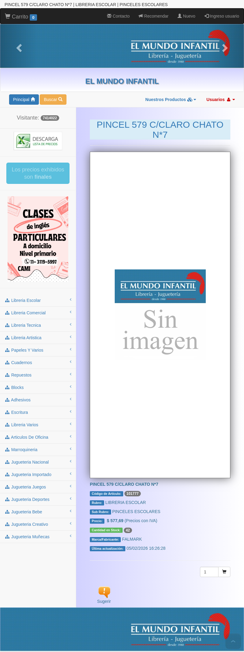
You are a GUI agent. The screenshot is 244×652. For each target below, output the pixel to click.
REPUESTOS (120, 613)
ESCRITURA (197, 613)
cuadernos (38, 312)
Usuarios (220, 49)
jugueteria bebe (38, 462)
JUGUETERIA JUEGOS (107, 625)
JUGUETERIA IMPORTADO (55, 625)
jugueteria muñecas (38, 486)
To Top (233, 641)
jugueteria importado (38, 424)
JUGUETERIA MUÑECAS (155, 631)
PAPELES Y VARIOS (52, 613)
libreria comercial (38, 262)
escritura (38, 362)
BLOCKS (144, 613)
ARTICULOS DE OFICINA (94, 619)
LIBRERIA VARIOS (48, 619)
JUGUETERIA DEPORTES (159, 625)
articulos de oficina (38, 387)
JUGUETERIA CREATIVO (103, 631)
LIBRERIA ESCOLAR (52, 607)
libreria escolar (38, 250)
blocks (38, 337)
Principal (24, 49)
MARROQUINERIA (141, 619)
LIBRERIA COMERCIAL (99, 607)
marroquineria (38, 399)
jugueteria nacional (38, 412)
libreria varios (38, 374)
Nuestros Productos (170, 49)
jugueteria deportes (38, 449)
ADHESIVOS (169, 613)
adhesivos (38, 350)
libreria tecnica (38, 275)
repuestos (38, 325)
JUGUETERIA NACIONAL (187, 619)
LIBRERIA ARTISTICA (188, 607)
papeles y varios (38, 300)
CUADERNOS (89, 613)
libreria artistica (38, 287)
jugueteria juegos (38, 437)
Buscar (53, 49)
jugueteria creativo (38, 474)
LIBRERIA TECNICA (144, 607)
